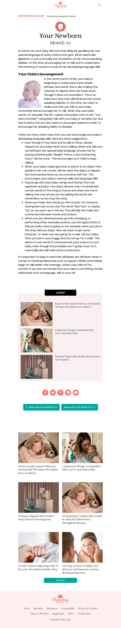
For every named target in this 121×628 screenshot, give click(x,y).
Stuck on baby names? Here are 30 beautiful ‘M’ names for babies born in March (38, 470)
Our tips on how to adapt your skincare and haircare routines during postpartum (80, 569)
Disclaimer (52, 608)
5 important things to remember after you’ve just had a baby (81, 468)
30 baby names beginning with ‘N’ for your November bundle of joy (38, 567)
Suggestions (58, 613)
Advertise (38, 608)
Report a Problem (40, 613)
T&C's (71, 613)
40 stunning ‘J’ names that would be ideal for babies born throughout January (82, 519)
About (27, 608)
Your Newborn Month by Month (61, 16)
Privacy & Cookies (87, 608)
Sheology (66, 619)
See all (60, 580)
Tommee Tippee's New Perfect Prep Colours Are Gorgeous (36, 517)
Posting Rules (68, 608)
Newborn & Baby (31, 16)
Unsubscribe (83, 613)
